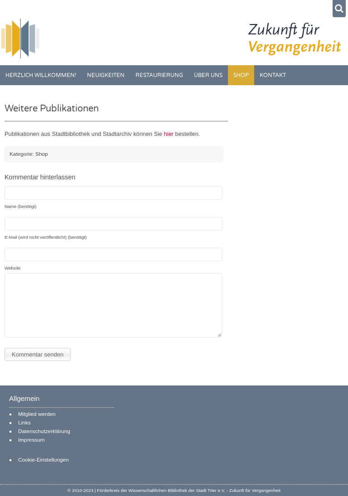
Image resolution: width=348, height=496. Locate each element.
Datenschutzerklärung (44, 431)
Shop (241, 75)
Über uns (208, 75)
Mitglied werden (37, 414)
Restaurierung (159, 75)
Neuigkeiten (106, 75)
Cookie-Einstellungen (43, 460)
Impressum (31, 440)
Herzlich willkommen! (40, 75)
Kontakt (273, 75)
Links (24, 422)
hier (169, 133)
